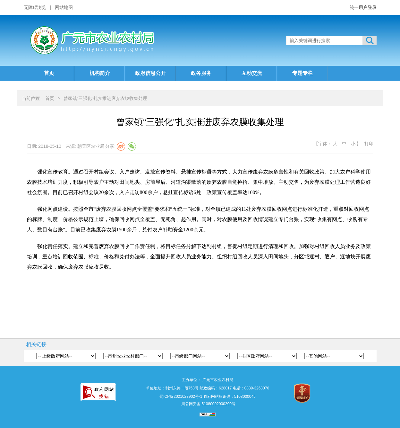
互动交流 (252, 73)
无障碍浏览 (35, 7)
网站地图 (64, 7)
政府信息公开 (150, 73)
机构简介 (99, 73)
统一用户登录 (363, 7)
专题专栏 (302, 73)
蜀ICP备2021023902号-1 (180, 396)
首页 (49, 73)
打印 (368, 143)
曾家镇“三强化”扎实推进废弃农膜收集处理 (105, 98)
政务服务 (201, 73)
